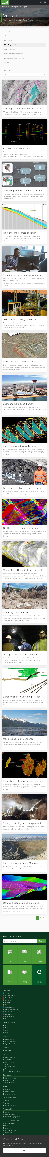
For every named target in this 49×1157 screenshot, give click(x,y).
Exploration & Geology (11, 1039)
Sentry (6, 1005)
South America (11, 1071)
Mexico (9, 1069)
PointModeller (8, 1016)
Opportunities (8, 1109)
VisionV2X (7, 1012)
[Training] (24, 975)
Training (6, 1054)
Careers (6, 1112)
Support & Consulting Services (14, 58)
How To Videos (9, 1094)
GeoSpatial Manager (10, 1009)
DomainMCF (8, 1014)
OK (24, 1150)
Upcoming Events (9, 1105)
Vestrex (6, 1026)
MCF (5, 1030)
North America (8, 1062)
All (5, 36)
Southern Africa (9, 1067)
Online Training (9, 1057)
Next (44, 918)
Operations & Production (12, 1044)
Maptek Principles (10, 1131)
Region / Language (18, 7)
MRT (5, 1019)
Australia (7, 1060)
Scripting (7, 63)
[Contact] (24, 954)
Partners (7, 1126)
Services (6, 1047)
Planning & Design (10, 1042)
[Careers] (39, 954)
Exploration (8, 40)
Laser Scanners (9, 996)
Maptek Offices (9, 1124)
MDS (5, 1028)
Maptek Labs (8, 1083)
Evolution (7, 1003)
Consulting (7, 1051)
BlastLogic (7, 1000)
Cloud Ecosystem (9, 1022)
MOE (5, 1032)
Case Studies (8, 1080)
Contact (5, 7)
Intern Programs (9, 1115)
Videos (5, 1086)
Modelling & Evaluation (12, 45)
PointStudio (8, 998)
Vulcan (6, 993)
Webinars (7, 1089)
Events (13, 1097)
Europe (6, 1064)
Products (6, 990)
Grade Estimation (9, 49)
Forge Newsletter (9, 1078)
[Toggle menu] (45, 2)
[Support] (10, 954)
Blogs (6, 1103)
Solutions (6, 1036)
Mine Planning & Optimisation (14, 54)
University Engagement (11, 1117)
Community (7, 1133)
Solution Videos (9, 1092)
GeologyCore (8, 1007)
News (5, 1097)
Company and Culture (11, 1120)
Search (41, 941)
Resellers (7, 1128)
